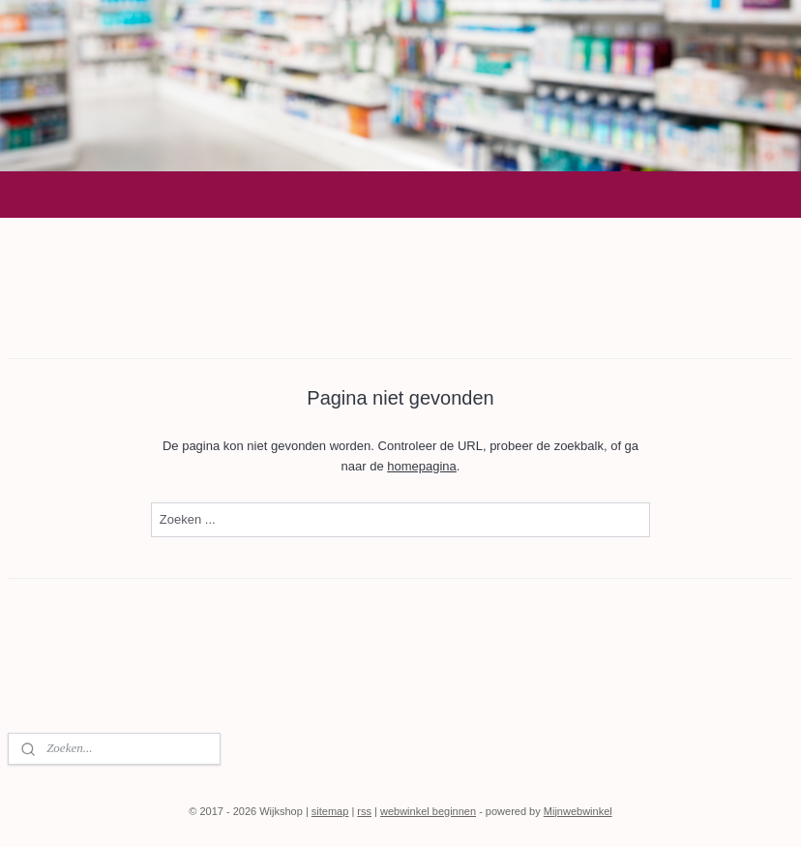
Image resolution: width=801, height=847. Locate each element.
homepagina (422, 466)
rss (364, 811)
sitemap (330, 811)
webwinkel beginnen (428, 811)
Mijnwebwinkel (578, 811)
